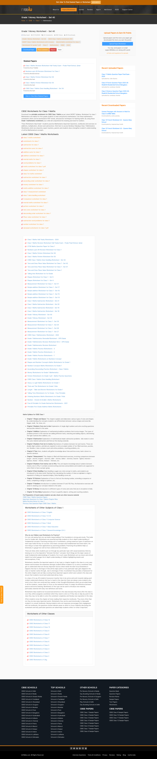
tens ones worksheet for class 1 (34, 210)
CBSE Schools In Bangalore (30, 713)
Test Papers (113, 702)
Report (53, 49)
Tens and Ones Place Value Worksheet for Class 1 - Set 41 (47, 267)
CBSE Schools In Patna (29, 723)
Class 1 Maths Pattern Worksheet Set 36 (40, 77)
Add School (108, 9)
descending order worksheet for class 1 (37, 213)
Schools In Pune (56, 710)
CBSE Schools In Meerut (29, 726)
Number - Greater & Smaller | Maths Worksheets (44, 400)
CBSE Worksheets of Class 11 (39, 623)
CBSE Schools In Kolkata (29, 718)
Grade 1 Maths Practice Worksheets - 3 (41, 348)
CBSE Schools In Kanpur (29, 729)
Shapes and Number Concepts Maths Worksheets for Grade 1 (48, 362)
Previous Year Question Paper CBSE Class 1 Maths (39, 503)
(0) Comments (47, 35)
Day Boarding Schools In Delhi (90, 704)
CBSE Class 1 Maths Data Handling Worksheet (43, 379)
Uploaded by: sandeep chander (111, 87)
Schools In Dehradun (57, 737)
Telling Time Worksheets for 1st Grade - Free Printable (46, 393)
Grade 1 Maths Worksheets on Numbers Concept (44, 359)
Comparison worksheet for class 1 (35, 199)
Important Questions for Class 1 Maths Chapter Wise (40, 499)
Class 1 (38, 20)
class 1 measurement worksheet (34, 192)
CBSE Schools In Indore (29, 732)
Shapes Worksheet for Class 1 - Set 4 (40, 280)
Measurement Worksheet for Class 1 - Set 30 (43, 321)
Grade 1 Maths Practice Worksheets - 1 (41, 355)
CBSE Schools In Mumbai (29, 707)
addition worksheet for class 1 (33, 156)
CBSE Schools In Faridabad (30, 699)
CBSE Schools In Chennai (29, 721)
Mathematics (54, 45)
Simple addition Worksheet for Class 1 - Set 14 (43, 297)
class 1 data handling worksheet (34, 195)
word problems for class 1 (32, 163)
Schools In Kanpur (57, 729)
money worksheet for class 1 (33, 184)
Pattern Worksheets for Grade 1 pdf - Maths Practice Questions (49, 376)
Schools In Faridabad (57, 699)
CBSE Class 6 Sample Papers (89, 726)
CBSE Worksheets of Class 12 (39, 620)
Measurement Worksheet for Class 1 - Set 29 (43, 325)
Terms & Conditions (94, 755)
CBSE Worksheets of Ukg (38, 660)
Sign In (98, 9)
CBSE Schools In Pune (28, 710)
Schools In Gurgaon (57, 704)
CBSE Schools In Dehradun (30, 737)
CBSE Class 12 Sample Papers (119, 720)
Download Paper (28, 49)
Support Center (127, 9)
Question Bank (114, 691)
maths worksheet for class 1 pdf (34, 166)
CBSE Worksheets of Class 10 (39, 627)
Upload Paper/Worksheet (117, 44)
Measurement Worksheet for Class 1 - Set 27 (43, 331)
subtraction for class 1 (31, 145)
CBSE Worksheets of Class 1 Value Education (42, 527)
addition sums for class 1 (31, 152)
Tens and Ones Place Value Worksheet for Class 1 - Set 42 (47, 263)
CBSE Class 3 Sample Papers (89, 718)
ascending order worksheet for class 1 (36, 181)
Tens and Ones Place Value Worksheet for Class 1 (44, 270)
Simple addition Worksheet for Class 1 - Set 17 (43, 287)
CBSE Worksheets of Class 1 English (39, 512)
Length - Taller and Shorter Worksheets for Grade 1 (45, 389)
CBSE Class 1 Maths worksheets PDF (60, 39)
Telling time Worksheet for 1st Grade (40, 273)
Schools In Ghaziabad (58, 702)
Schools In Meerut (57, 726)
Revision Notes (114, 696)
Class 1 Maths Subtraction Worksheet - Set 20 (43, 304)
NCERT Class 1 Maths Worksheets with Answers (38, 42)
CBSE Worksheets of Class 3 (39, 652)
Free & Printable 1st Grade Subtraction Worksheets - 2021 (47, 403)
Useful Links (132, 755)
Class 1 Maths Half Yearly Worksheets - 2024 (43, 239)
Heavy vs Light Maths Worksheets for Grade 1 (43, 383)
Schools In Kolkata (57, 718)
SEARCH (96, 2)
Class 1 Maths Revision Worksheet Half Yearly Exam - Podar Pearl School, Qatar (53, 65)
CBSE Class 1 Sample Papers (89, 712)
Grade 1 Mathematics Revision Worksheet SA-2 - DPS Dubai (48, 342)
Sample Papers (114, 699)
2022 (68, 45)
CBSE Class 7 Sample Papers (89, 728)
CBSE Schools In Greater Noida (31, 696)
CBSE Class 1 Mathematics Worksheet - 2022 (43, 335)
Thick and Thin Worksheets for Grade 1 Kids (42, 386)
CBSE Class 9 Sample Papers (118, 712)
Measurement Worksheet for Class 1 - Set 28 (43, 328)
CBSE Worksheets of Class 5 (39, 645)
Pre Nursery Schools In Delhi (89, 699)
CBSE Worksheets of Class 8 (39, 634)
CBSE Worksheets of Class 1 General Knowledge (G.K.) (46, 530)
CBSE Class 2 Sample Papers (89, 715)
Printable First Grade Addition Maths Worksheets (44, 407)
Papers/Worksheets (68, 9)
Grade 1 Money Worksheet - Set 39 (39, 318)
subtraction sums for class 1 (33, 148)
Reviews (90, 9)
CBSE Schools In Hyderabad (30, 715)
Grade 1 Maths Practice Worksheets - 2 (41, 352)
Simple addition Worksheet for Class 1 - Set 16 (43, 290)
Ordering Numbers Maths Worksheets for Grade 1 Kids (46, 396)
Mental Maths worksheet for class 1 (68, 42)
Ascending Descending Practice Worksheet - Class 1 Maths (47, 369)
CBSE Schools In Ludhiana (29, 734)
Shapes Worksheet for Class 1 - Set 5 (40, 277)
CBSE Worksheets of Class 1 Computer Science (43, 519)
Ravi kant (25, 35)
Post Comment (43, 49)
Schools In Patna (56, 723)
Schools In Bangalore (58, 713)
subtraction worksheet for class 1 (34, 177)
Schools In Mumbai (57, 707)
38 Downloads (69, 35)
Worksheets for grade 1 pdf (31, 45)
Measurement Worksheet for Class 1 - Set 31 (43, 284)
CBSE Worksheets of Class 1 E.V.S (39, 516)
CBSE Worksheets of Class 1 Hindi (39, 523)
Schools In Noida (56, 694)
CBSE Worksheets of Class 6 (39, 641)
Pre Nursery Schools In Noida (89, 691)
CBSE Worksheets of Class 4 (39, 649)
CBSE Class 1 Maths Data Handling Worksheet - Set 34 (45, 88)
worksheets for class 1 (31, 141)
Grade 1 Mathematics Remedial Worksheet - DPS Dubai (46, 338)
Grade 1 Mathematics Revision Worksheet (41, 345)
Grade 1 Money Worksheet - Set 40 (34, 39)
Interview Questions (79, 755)
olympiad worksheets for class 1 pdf (35, 228)
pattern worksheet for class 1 (33, 206)
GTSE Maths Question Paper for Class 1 (41, 246)
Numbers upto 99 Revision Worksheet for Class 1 (43, 71)
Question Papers (114, 694)
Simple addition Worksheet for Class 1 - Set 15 (43, 294)
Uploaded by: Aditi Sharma (109, 78)
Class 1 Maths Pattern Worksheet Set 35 (40, 83)
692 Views (58, 35)
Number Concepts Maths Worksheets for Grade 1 (44, 366)
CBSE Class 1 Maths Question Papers (35, 497)
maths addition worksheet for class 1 (36, 188)
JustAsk (81, 9)
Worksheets (113, 704)
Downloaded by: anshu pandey (111, 116)
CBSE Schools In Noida (28, 694)
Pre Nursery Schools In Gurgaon (90, 696)
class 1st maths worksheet (32, 174)
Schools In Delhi (56, 691)
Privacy (105, 755)
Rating (119, 755)
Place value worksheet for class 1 (34, 217)
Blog (124, 755)
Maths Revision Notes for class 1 (34, 501)
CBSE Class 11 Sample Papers (119, 718)
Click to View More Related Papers (37, 96)
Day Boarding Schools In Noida (90, 694)
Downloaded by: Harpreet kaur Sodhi (112, 124)
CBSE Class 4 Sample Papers (89, 720)
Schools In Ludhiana (57, 734)
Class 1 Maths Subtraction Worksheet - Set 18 (43, 311)
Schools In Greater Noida (59, 696)
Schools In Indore (56, 732)
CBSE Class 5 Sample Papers (89, 723)
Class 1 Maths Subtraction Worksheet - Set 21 (43, 301)
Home (23, 20)
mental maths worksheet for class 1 (35, 202)
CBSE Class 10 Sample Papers (119, 715)
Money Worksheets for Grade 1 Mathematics (42, 372)
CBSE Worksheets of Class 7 (39, 638)
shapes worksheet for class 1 (33, 170)
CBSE (30, 20)
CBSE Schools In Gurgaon (29, 704)
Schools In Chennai (57, 721)
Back (59, 49)
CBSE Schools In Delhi (28, 691)
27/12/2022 (35, 35)
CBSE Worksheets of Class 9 (39, 631)
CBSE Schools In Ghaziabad (30, 702)
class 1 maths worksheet (32, 137)
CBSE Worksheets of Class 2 (39, 656)
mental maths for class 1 (31, 159)
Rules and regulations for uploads (117, 53)
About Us (56, 9)
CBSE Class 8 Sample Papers (89, 731)
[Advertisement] (59, 55)
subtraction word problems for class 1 (36, 220)
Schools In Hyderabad (58, 715)
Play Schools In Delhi (87, 702)
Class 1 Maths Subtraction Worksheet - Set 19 (43, 308)
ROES (117, 9)
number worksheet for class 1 (33, 224)
